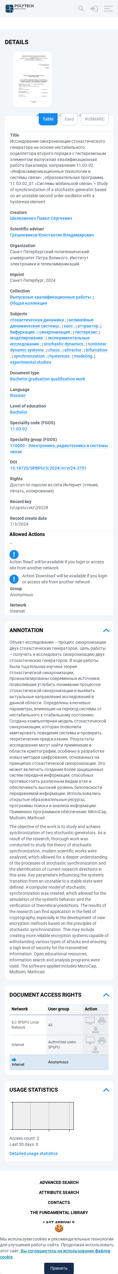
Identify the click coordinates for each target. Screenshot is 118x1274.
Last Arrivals (59, 1222)
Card (69, 119)
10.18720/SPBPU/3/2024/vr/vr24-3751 (48, 468)
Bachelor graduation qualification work (47, 378)
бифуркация (22, 332)
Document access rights (45, 995)
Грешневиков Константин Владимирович (52, 235)
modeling (83, 356)
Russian (18, 395)
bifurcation (96, 350)
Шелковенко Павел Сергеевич (41, 218)
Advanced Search (59, 1182)
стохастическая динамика (37, 319)
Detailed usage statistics (33, 1153)
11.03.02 (18, 428)
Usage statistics (33, 1090)
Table (48, 119)
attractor (72, 350)
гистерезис (86, 332)
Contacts (59, 1202)
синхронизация (54, 332)
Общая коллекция (28, 303)
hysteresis (59, 356)
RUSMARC (95, 119)
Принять (59, 1268)
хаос (68, 326)
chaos (54, 350)
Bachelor (18, 412)
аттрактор (87, 326)
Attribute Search (59, 1192)
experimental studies (30, 362)
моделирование (26, 337)
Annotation (26, 630)
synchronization (29, 356)
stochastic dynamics (63, 343)
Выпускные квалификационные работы (50, 297)
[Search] (81, 8)
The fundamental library (59, 1212)
